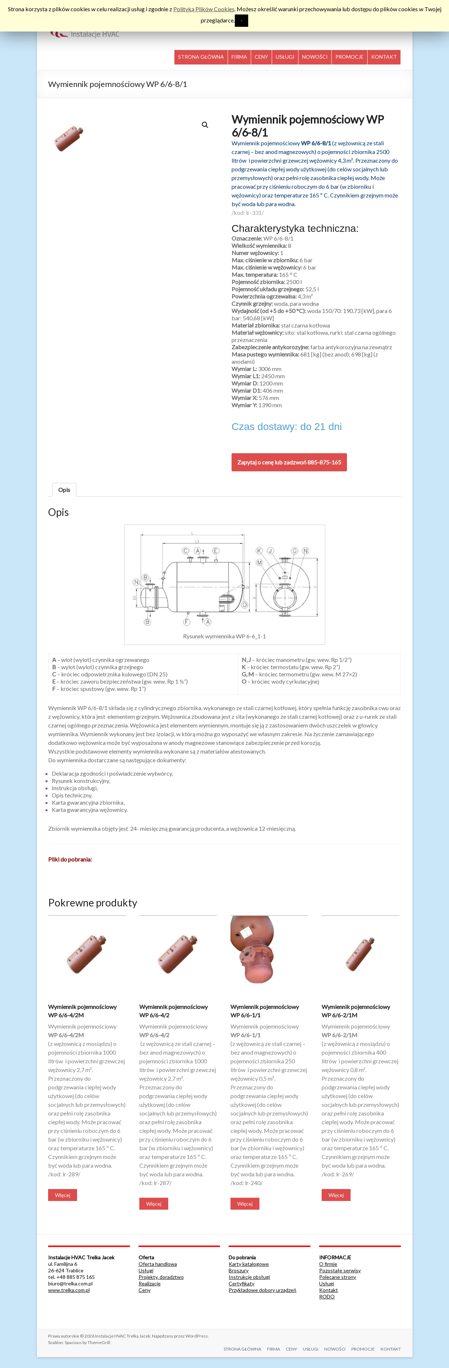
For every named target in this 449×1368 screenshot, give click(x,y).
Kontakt (328, 1290)
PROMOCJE (349, 57)
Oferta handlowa (158, 1264)
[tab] (64, 490)
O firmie (328, 1264)
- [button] (241, 20)
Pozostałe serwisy (340, 1270)
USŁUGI (285, 57)
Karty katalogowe (249, 1264)
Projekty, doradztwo (161, 1277)
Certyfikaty (241, 1283)
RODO (327, 1296)
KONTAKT (384, 57)
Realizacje (150, 1283)
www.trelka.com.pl (69, 1290)
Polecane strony (337, 1277)
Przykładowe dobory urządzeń (262, 1290)
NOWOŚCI (315, 57)
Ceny (145, 1290)
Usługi (146, 1270)
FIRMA (239, 57)
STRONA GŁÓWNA (201, 57)
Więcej (62, 1195)
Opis (64, 489)
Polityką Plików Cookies (203, 8)
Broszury (239, 1270)
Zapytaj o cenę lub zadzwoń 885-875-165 (289, 462)
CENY (261, 57)
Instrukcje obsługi (249, 1277)
